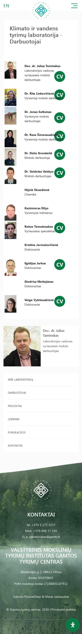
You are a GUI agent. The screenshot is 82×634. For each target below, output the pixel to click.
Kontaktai (15, 445)
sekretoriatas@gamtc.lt (44, 537)
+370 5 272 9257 (43, 525)
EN (6, 5)
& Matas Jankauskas (55, 596)
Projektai (14, 406)
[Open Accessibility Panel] (73, 625)
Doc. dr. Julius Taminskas (54, 333)
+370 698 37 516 (45, 531)
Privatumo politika (63, 609)
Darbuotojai (17, 392)
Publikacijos (17, 432)
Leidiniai (13, 419)
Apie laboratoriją (20, 379)
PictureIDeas (32, 596)
